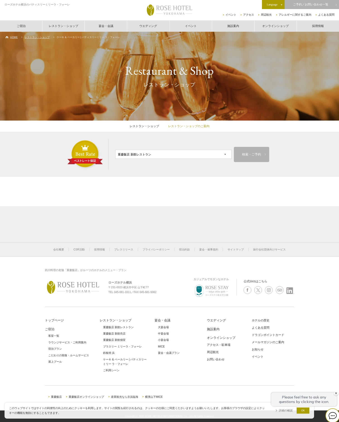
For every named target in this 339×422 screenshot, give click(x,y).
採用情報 (318, 26)
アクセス (248, 14)
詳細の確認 (286, 410)
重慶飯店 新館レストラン (118, 327)
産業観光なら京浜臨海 (124, 396)
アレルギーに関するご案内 (295, 14)
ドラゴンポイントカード (268, 335)
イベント (230, 14)
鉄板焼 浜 (109, 352)
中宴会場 (163, 333)
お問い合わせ (216, 359)
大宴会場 (163, 327)
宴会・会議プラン (169, 352)
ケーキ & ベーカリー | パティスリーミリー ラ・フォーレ (125, 362)
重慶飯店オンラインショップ (86, 396)
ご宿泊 (21, 26)
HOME (14, 37)
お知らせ (258, 349)
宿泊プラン (55, 348)
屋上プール (55, 361)
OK (303, 410)
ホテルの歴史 (260, 320)
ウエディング (148, 26)
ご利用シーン (111, 370)
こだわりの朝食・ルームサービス (68, 355)
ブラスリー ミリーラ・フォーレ (122, 346)
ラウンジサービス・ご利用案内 (67, 342)
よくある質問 (326, 14)
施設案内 (233, 26)
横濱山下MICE (154, 396)
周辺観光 (266, 14)
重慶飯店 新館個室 (114, 340)
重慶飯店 (56, 396)
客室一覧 (53, 335)
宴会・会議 (106, 26)
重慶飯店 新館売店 (114, 333)
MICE (161, 346)
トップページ (54, 320)
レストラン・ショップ (63, 26)
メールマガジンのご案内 (268, 342)
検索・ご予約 (251, 154)
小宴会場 (163, 340)
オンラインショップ (275, 26)
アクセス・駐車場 (218, 345)
